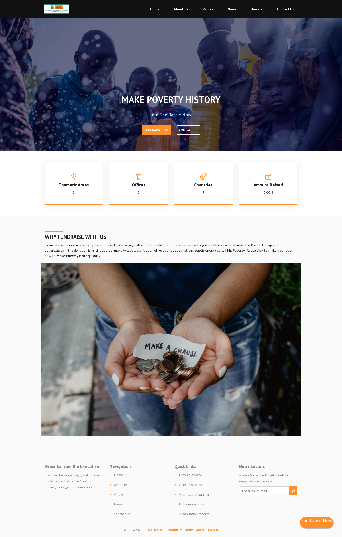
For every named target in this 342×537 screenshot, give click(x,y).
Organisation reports (191, 514)
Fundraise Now (156, 130)
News (232, 9)
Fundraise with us (189, 504)
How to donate (188, 475)
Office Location (188, 484)
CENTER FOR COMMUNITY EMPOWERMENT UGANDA (182, 530)
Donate (257, 9)
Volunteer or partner (191, 494)
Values (208, 9)
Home (155, 9)
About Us (181, 9)
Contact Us (285, 9)
